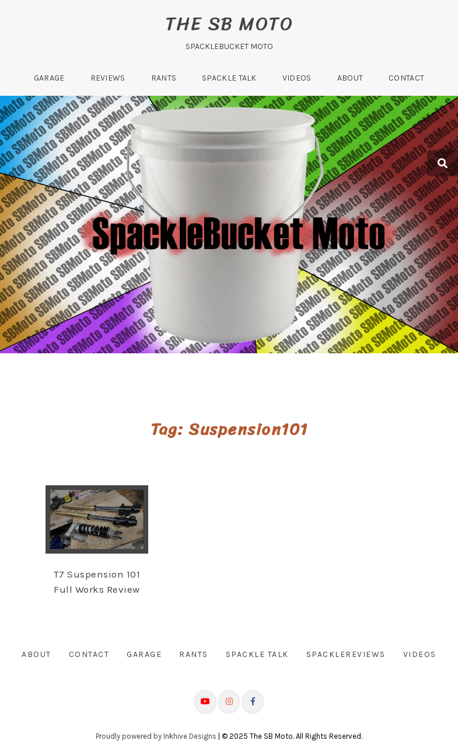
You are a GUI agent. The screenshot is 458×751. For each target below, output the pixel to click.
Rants (164, 78)
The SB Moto (229, 23)
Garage (49, 78)
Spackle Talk (229, 78)
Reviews (107, 78)
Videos (297, 78)
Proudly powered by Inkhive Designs (156, 736)
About (350, 78)
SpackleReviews (346, 654)
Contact (406, 78)
